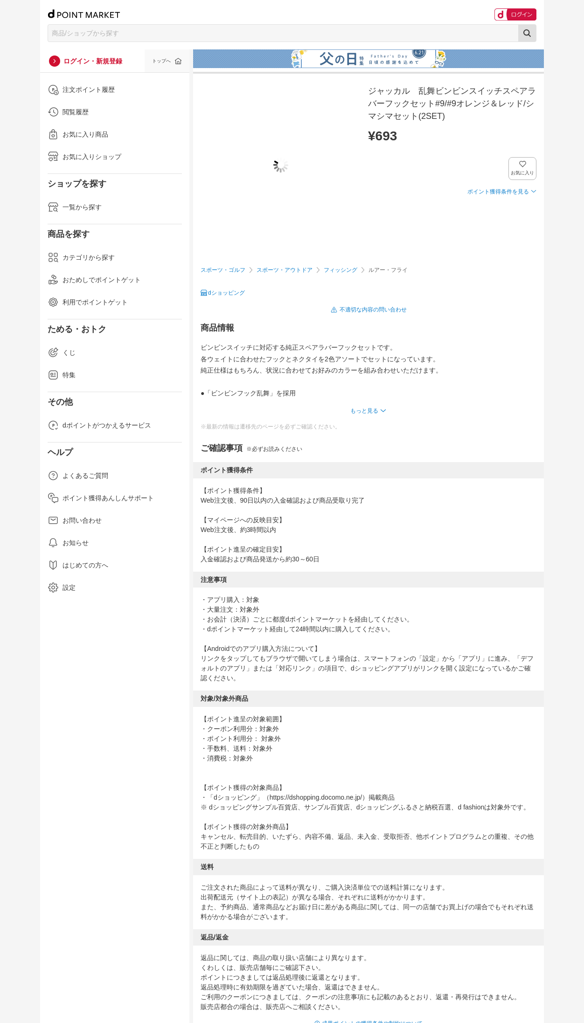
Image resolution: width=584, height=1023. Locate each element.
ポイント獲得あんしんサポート (101, 498)
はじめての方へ (78, 565)
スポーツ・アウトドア (285, 270)
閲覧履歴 (68, 112)
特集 (62, 374)
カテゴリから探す (81, 257)
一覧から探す (75, 207)
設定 (62, 587)
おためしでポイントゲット (94, 279)
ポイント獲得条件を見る (498, 191)
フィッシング (340, 270)
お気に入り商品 (78, 134)
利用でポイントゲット (88, 302)
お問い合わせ (75, 520)
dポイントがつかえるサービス (99, 425)
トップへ (161, 60)
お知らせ (68, 542)
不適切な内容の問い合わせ (373, 309)
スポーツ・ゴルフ (223, 270)
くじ (62, 352)
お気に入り (523, 172)
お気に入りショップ (84, 156)
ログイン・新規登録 (92, 61)
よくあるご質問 (78, 475)
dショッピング (226, 293)
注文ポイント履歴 (81, 89)
